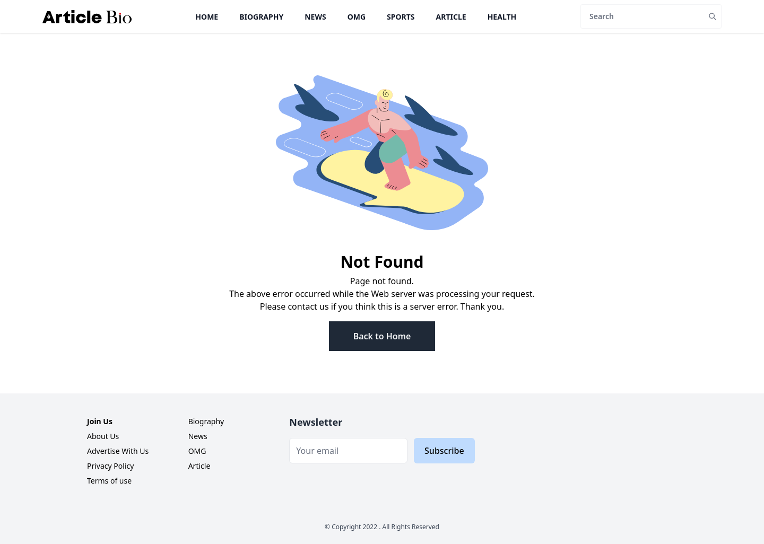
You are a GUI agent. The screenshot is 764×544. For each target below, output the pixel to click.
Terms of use (109, 481)
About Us (103, 436)
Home (206, 17)
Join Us (99, 421)
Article (451, 17)
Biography (261, 17)
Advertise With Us (118, 451)
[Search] (642, 16)
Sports (400, 17)
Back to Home (382, 336)
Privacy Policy (110, 466)
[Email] (348, 450)
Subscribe (444, 451)
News (315, 17)
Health (502, 17)
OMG (357, 17)
